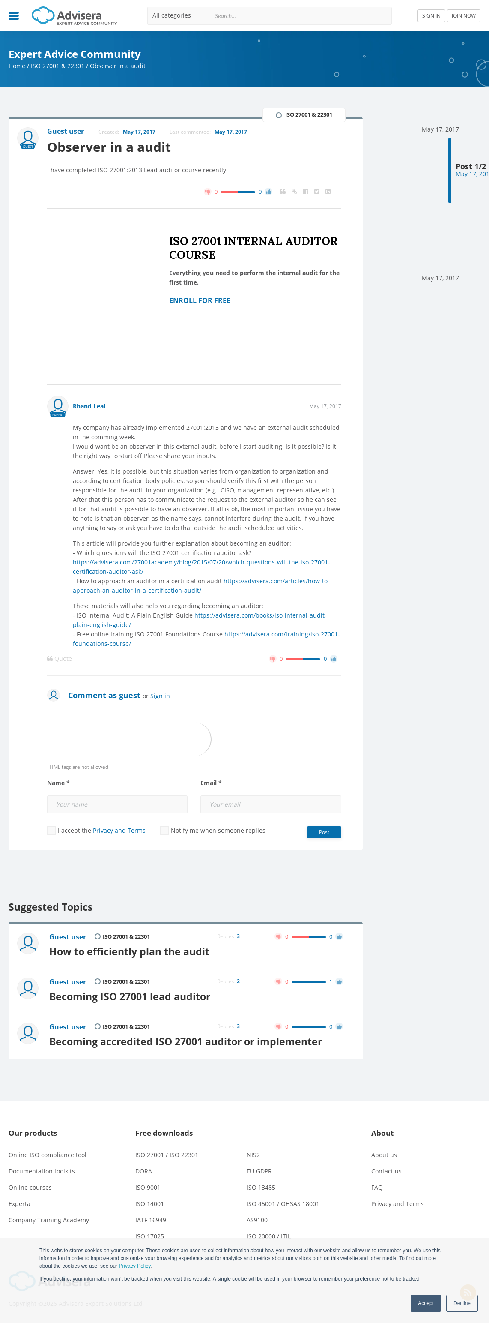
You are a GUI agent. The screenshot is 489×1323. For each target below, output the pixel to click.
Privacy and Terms (119, 830)
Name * (58, 783)
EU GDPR (259, 1171)
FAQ (377, 1187)
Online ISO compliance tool (47, 1155)
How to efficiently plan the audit (129, 951)
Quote (59, 659)
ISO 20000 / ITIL (269, 1236)
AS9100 (257, 1220)
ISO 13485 (261, 1187)
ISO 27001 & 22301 (57, 66)
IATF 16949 (150, 1220)
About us (384, 1155)
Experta (19, 1204)
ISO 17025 (149, 1236)
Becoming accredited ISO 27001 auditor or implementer (185, 1041)
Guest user (67, 937)
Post (324, 832)
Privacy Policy (134, 1266)
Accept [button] (426, 1303)
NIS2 (253, 1155)
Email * (211, 783)
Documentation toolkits (42, 1171)
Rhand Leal (89, 406)
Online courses (30, 1187)
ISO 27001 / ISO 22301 (166, 1155)
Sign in (160, 696)
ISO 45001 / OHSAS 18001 (283, 1204)
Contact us (386, 1171)
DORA (143, 1171)
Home (17, 66)
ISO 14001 (149, 1204)
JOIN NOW (464, 15)
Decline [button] (462, 1303)
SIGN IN (431, 15)
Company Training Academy (49, 1220)
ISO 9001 (148, 1187)
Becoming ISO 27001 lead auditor (129, 996)
